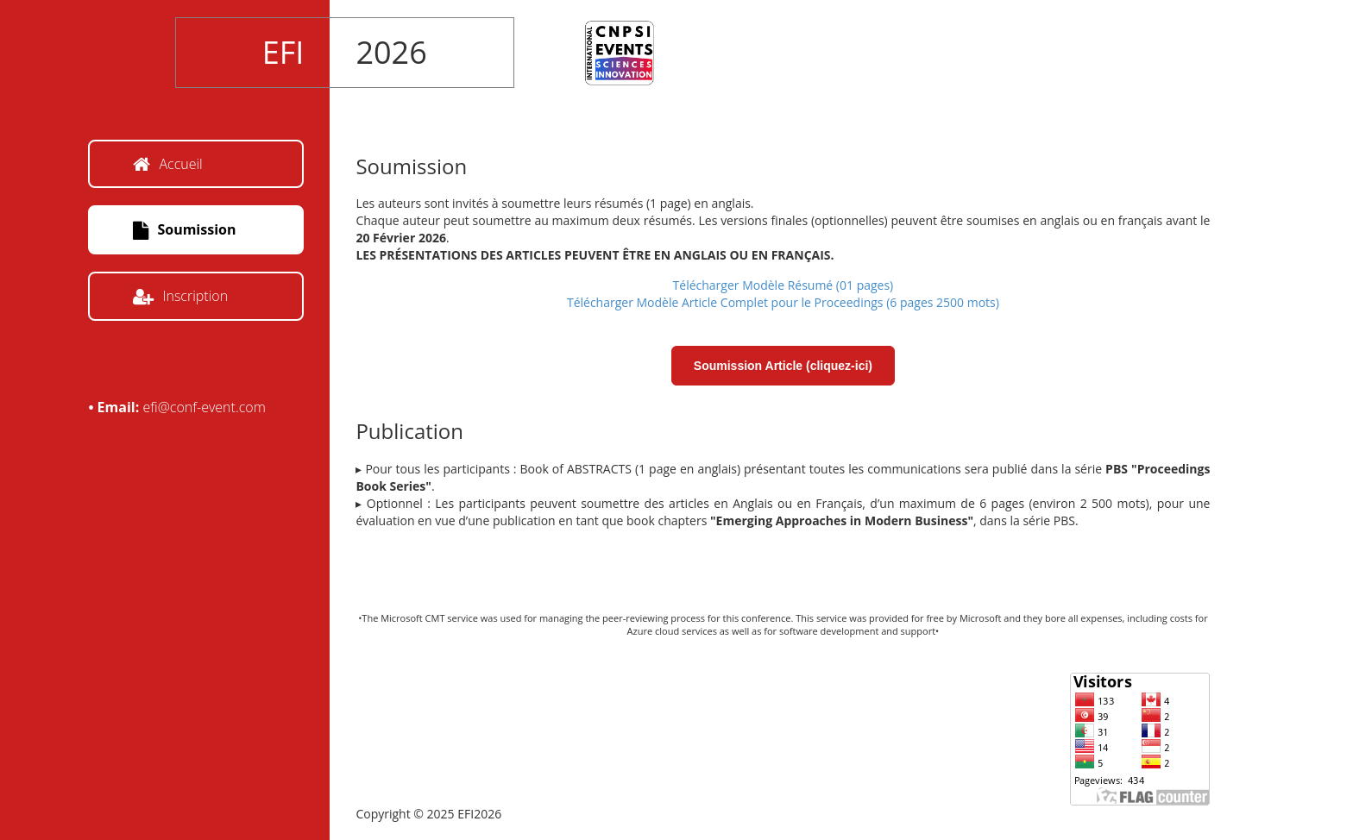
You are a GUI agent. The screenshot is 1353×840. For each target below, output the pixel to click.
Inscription (180, 295)
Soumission (184, 229)
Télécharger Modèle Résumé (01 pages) (783, 285)
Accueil (167, 163)
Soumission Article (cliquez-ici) (783, 366)
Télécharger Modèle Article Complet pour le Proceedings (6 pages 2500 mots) (783, 302)
